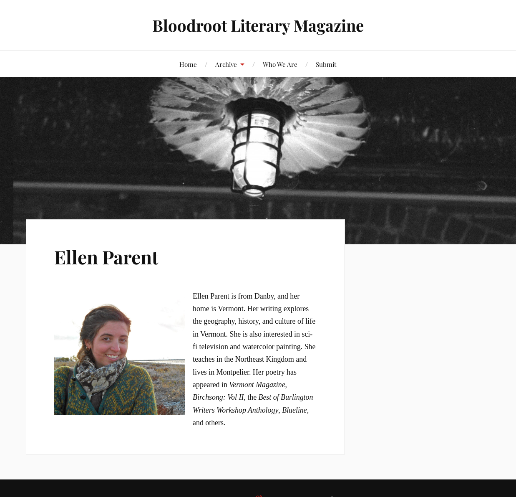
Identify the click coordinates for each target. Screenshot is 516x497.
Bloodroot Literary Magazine (258, 25)
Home (188, 64)
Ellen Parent (106, 256)
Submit (326, 64)
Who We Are (280, 64)
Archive (226, 64)
